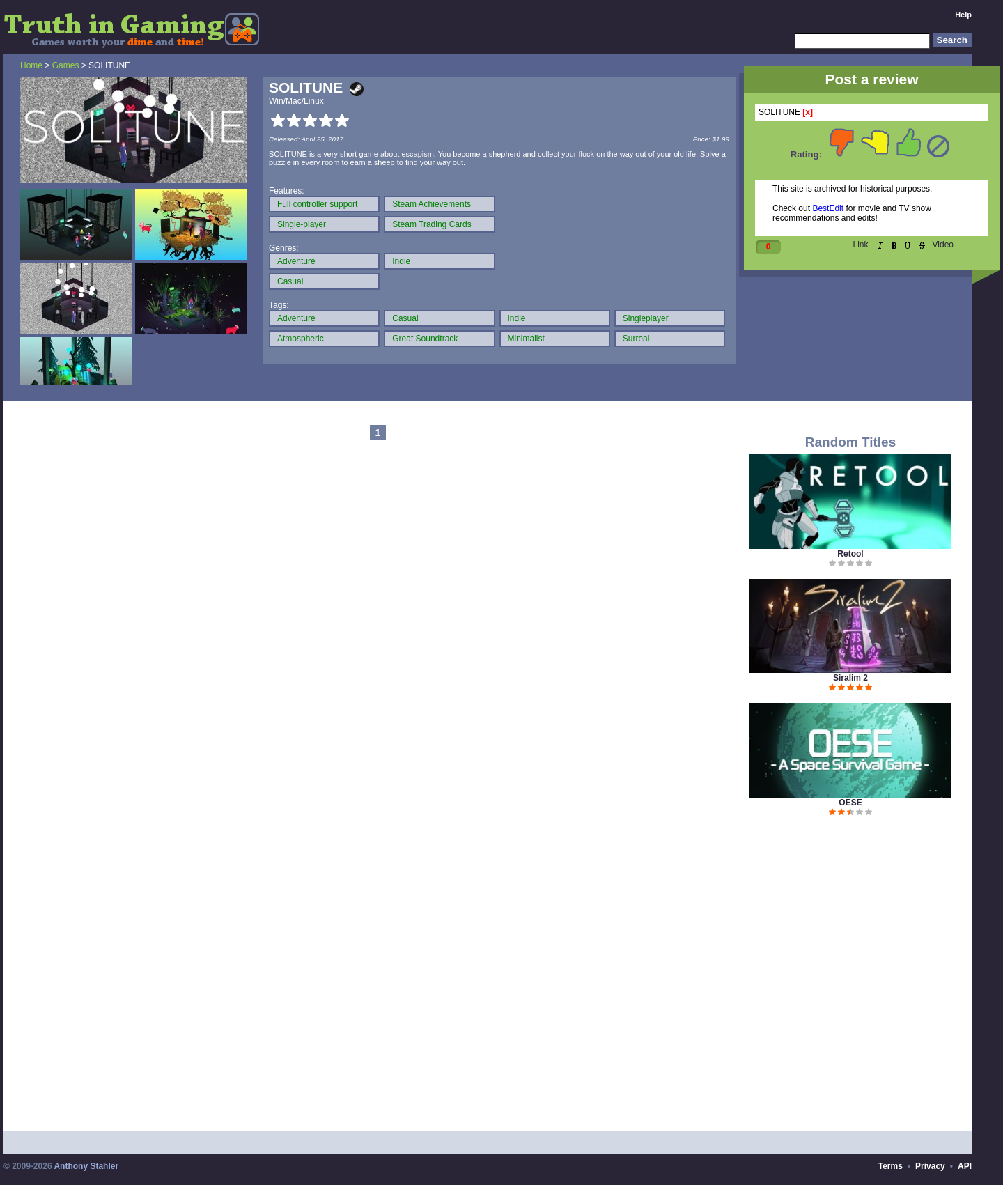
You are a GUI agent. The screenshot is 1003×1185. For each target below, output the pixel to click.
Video (943, 244)
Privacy (930, 1166)
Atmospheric (300, 338)
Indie (401, 261)
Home (31, 65)
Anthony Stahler (86, 1166)
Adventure (296, 261)
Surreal (636, 338)
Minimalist (526, 338)
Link (861, 244)
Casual (290, 281)
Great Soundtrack (425, 338)
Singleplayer (646, 318)
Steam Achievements (431, 204)
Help (963, 14)
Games (65, 65)
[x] (807, 112)
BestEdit (827, 208)
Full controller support (317, 204)
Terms (890, 1166)
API (965, 1166)
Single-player (301, 224)
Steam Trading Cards (431, 224)
